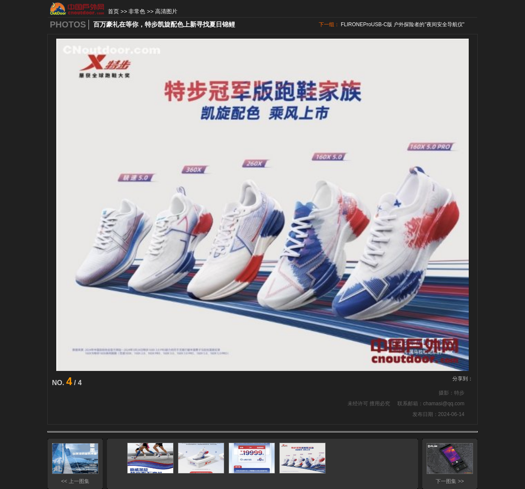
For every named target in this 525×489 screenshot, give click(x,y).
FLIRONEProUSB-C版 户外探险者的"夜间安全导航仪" (402, 24)
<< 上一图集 (75, 481)
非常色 (136, 11)
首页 (113, 11)
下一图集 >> (450, 481)
